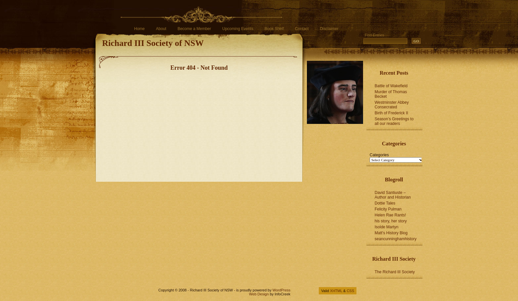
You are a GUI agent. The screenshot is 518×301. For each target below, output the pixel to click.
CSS (350, 291)
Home (139, 28)
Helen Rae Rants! (390, 215)
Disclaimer (329, 28)
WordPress (281, 290)
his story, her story (391, 221)
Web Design (259, 294)
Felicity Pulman (388, 209)
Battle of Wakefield (391, 86)
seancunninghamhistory (396, 239)
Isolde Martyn (386, 227)
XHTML (336, 291)
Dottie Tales (385, 203)
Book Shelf (274, 28)
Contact (302, 28)
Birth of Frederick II (391, 113)
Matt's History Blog (391, 233)
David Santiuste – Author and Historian (393, 195)
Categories (379, 155)
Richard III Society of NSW (153, 43)
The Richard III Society (395, 272)
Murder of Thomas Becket (391, 94)
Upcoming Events (237, 28)
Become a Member (194, 28)
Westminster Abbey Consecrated (392, 104)
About (161, 28)
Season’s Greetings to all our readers (394, 121)
